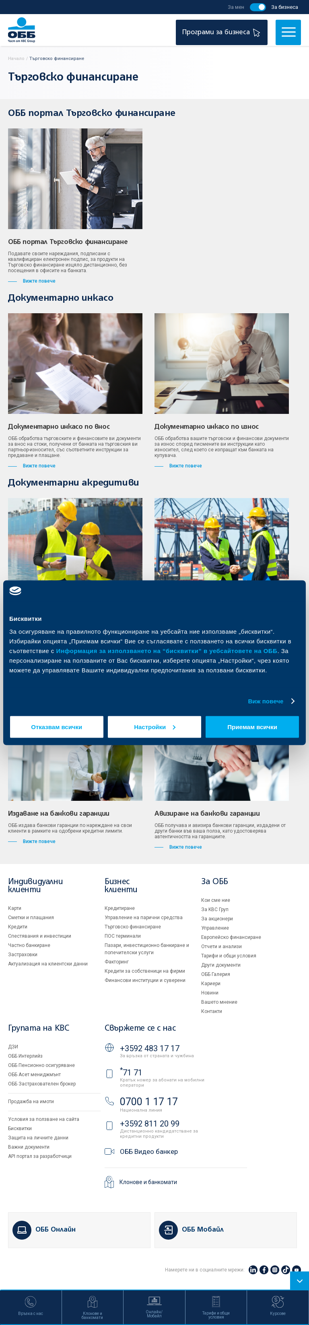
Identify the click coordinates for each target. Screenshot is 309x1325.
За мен (236, 7)
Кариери (210, 983)
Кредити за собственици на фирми (145, 971)
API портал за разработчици (40, 1156)
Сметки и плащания (31, 917)
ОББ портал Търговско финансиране (68, 242)
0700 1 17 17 (149, 1102)
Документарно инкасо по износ (206, 427)
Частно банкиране (29, 945)
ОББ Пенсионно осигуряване (41, 1065)
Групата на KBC (38, 1028)
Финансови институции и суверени (145, 980)
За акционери (217, 919)
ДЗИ (13, 1047)
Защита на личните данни (38, 1138)
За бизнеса (284, 7)
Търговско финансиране (133, 927)
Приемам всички (252, 726)
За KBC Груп (215, 909)
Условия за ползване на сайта (43, 1119)
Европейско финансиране (231, 937)
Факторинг (117, 962)
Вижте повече (32, 281)
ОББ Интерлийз (25, 1056)
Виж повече (265, 701)
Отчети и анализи (221, 946)
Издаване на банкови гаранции (58, 814)
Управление (215, 928)
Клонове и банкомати (148, 1182)
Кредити (17, 927)
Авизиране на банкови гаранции (207, 814)
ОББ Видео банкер (149, 1151)
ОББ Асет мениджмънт (34, 1074)
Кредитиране (120, 908)
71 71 (131, 1072)
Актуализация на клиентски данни (48, 964)
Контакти (211, 1011)
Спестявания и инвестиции (39, 936)
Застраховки (22, 954)
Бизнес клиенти (121, 886)
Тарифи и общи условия (228, 956)
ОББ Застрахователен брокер (42, 1084)
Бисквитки (20, 1128)
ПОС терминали (123, 936)
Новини (209, 993)
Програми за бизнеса (222, 32)
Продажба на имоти (31, 1101)
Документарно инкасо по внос (58, 427)
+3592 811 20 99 (149, 1124)
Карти (14, 908)
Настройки (154, 726)
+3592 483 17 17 (149, 1048)
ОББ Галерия (215, 974)
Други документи (221, 965)
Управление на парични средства (144, 917)
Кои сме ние (215, 900)
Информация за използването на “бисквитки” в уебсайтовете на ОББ (167, 650)
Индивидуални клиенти (35, 886)
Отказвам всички (56, 726)
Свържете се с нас (140, 1028)
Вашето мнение (219, 1002)
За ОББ (214, 882)
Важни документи (28, 1147)
